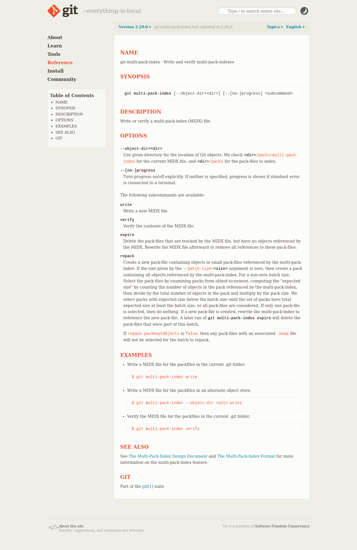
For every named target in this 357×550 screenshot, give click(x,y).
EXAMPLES (66, 126)
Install (55, 71)
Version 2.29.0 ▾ (135, 27)
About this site (71, 526)
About (54, 37)
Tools (54, 54)
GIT (59, 138)
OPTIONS (64, 120)
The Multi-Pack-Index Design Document (168, 456)
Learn (54, 46)
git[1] (147, 486)
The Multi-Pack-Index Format (246, 456)
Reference (60, 62)
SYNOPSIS (65, 108)
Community (61, 79)
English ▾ (295, 27)
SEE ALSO (65, 132)
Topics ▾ (275, 27)
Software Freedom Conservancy (282, 526)
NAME (62, 102)
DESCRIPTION (69, 114)
